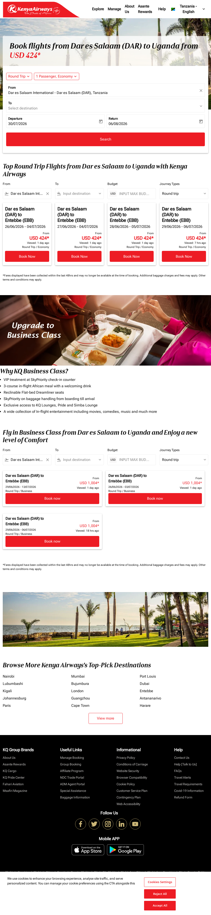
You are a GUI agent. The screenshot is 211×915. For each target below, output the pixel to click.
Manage (114, 9)
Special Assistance (73, 791)
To (10, 103)
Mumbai (78, 676)
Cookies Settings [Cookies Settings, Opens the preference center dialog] (160, 882)
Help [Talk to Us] (185, 764)
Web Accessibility (128, 804)
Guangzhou (80, 698)
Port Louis (148, 676)
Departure (15, 118)
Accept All (160, 905)
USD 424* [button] (25, 55)
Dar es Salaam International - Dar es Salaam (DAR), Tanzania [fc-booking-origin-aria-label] (58, 93)
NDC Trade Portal (72, 777)
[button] (56, 76)
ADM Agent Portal (72, 784)
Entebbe (146, 691)
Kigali (7, 691)
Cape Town (80, 705)
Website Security (128, 771)
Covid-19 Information (189, 791)
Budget (112, 184)
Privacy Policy (126, 757)
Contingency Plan (129, 797)
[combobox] (27, 193)
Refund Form (183, 797)
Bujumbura (80, 683)
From (12, 87)
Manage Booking (72, 757)
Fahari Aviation (13, 784)
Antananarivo (150, 698)
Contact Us (181, 757)
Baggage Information (75, 797)
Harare (145, 705)
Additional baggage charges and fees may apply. (169, 275)
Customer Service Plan (132, 791)
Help (162, 9)
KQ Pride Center (14, 777)
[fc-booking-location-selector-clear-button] (202, 90)
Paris (7, 705)
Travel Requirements (188, 784)
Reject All (160, 894)
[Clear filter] (47, 193)
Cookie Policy (126, 784)
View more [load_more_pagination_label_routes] (105, 718)
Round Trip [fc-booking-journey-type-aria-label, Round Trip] (16, 76)
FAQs (178, 771)
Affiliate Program (72, 771)
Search (105, 139)
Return (113, 118)
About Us (129, 9)
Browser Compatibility (132, 777)
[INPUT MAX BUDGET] (135, 194)
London (77, 691)
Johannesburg (14, 698)
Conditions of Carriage (132, 764)
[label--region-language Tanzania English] (188, 9)
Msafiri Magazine (15, 791)
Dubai (144, 683)
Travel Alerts (182, 777)
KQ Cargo (9, 771)
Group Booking (70, 764)
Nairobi (8, 676)
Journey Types (170, 184)
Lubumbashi (13, 683)
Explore (98, 9)
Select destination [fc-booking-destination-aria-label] (23, 108)
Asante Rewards (145, 9)
